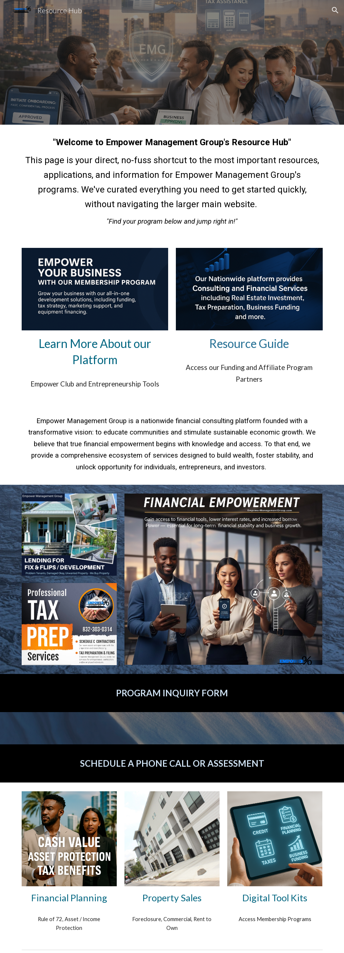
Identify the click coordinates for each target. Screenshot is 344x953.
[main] (172, 181)
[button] (335, 10)
